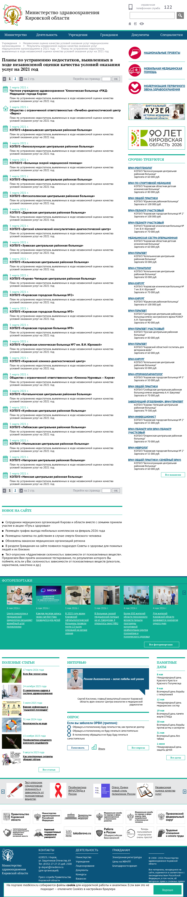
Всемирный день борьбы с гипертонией (170, 693)
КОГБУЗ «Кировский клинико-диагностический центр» (48, 361)
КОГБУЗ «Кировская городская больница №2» (42, 295)
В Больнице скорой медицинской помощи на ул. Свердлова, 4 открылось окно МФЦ (106, 618)
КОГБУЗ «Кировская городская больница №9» (42, 328)
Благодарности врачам (124, 865)
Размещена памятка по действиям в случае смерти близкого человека (53, 536)
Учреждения (77, 34)
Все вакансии (173, 474)
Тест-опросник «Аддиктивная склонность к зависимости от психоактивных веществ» (34, 791)
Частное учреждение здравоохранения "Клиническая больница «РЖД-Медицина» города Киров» (59, 92)
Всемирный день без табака (168, 737)
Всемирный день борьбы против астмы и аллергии (170, 726)
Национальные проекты (162, 53)
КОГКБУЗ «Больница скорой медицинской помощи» (46, 163)
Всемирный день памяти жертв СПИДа (170, 715)
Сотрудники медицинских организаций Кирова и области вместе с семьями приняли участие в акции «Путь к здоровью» (62, 523)
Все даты (175, 757)
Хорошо (167, 890)
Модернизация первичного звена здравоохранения (164, 87)
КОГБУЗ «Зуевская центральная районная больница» (46, 245)
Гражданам (109, 34)
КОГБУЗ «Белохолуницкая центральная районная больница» (52, 146)
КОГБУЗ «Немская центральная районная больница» (46, 477)
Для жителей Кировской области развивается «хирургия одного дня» (165, 618)
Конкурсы (81, 874)
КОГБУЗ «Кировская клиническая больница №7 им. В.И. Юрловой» (56, 344)
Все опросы (138, 747)
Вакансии (81, 878)
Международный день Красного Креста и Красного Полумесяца (169, 680)
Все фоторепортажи (161, 644)
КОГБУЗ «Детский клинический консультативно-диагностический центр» (60, 229)
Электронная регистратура (127, 857)
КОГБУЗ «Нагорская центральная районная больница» (47, 460)
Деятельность (46, 34)
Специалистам (171, 34)
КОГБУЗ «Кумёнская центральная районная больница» (48, 410)
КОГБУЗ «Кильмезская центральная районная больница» (49, 262)
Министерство (15, 34)
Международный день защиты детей (169, 748)
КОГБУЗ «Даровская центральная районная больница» (48, 212)
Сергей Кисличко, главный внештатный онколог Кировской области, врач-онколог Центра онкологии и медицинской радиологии (110, 701)
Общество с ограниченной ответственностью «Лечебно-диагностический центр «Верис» (65, 111)
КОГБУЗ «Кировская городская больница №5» (42, 311)
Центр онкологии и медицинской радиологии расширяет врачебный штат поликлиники (19, 620)
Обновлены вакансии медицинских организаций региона (45, 541)
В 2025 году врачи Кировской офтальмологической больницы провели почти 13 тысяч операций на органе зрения (77, 623)
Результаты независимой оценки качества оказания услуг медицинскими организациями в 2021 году (49, 47)
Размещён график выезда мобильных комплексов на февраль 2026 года (55, 531)
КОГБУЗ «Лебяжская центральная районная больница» (48, 427)
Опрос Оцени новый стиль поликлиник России (124, 790)
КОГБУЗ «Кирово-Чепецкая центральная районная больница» (53, 278)
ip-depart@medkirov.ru (51, 867)
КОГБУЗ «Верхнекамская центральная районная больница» (51, 179)
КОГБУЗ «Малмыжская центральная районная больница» (49, 443)
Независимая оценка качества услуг (165, 790)
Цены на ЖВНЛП (121, 861)
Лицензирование (85, 865)
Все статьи (49, 769)
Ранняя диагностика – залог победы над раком (114, 679)
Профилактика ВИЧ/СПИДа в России (77, 790)
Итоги (98, 748)
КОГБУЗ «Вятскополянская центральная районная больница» (52, 196)
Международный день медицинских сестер (169, 704)
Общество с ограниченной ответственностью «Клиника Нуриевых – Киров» (62, 377)
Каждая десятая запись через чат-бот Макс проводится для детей (48, 617)
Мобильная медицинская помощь (163, 70)
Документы (140, 34)
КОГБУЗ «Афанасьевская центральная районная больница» (51, 130)
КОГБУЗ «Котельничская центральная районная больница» (51, 394)
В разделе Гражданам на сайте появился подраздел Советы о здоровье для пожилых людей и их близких (62, 547)
